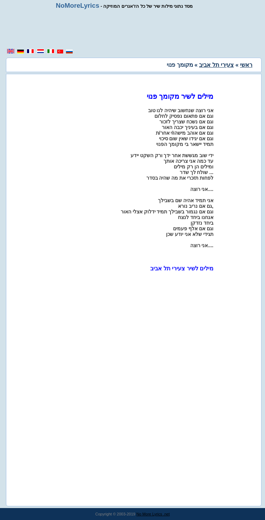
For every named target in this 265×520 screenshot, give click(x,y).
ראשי (246, 65)
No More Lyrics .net (153, 514)
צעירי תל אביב (216, 65)
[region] (133, 29)
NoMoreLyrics (77, 5)
